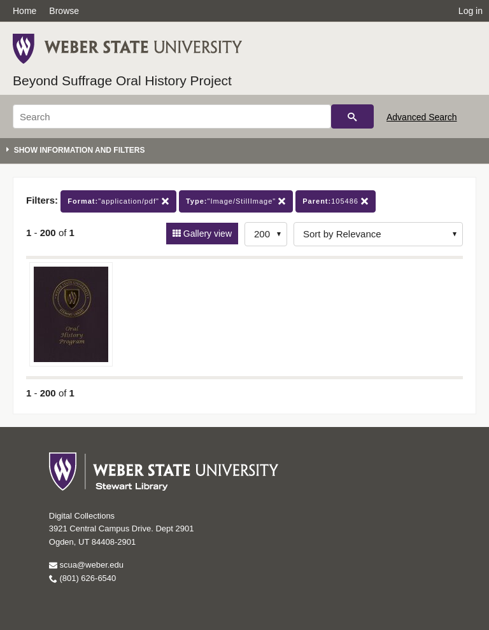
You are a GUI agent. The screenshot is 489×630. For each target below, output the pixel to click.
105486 (335, 201)
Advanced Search (421, 117)
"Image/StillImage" (236, 201)
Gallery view (206, 233)
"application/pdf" (118, 201)
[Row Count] (265, 234)
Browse (64, 11)
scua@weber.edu (86, 565)
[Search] (172, 116)
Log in (470, 11)
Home (24, 11)
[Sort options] (378, 234)
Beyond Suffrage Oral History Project (122, 80)
